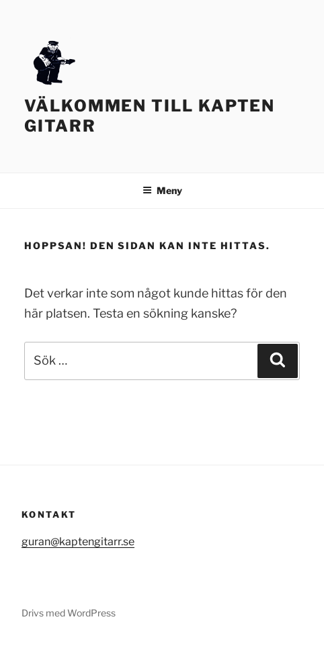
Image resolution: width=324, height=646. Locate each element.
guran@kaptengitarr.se (78, 541)
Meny (162, 190)
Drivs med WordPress (69, 612)
